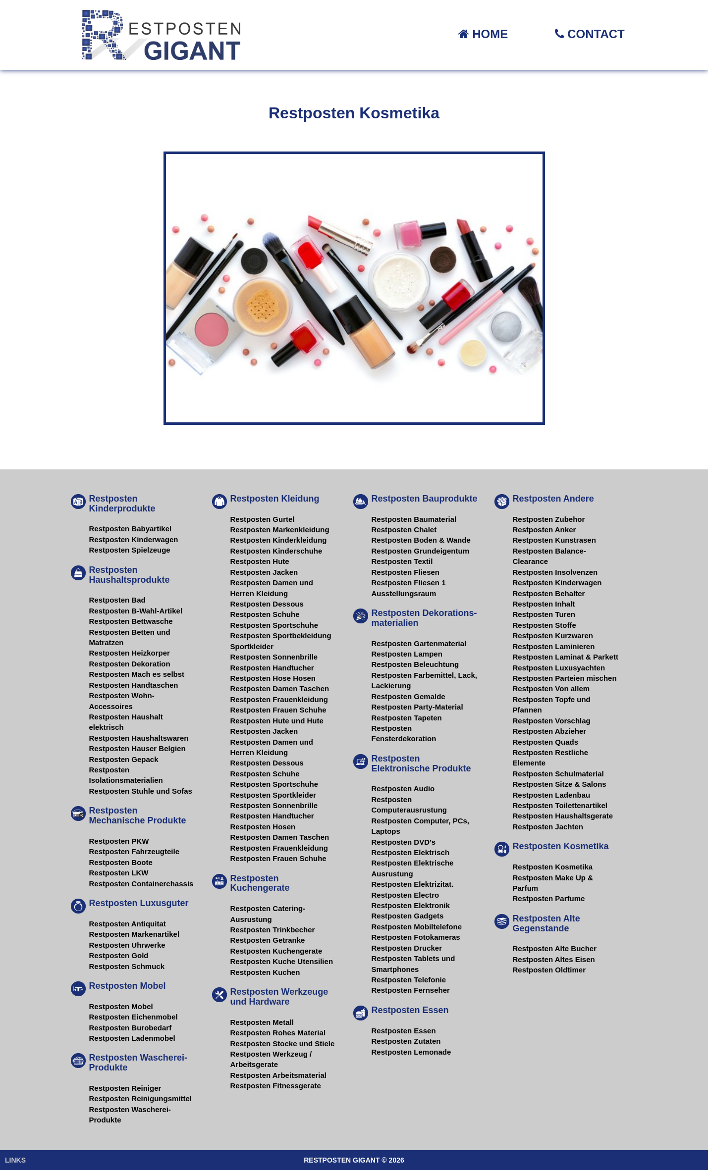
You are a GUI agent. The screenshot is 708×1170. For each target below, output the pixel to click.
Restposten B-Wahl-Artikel (136, 611)
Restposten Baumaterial (414, 519)
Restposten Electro (405, 895)
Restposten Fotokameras (416, 937)
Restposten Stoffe (544, 625)
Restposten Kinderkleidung (278, 540)
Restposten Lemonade (411, 1052)
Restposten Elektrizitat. (413, 884)
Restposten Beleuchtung (415, 664)
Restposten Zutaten (406, 1041)
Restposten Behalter (549, 593)
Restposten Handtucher (272, 667)
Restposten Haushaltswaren (139, 738)
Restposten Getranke (267, 940)
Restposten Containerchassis (141, 883)
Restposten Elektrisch (411, 852)
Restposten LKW (119, 872)
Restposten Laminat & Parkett (565, 657)
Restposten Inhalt (544, 604)
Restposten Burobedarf (130, 1027)
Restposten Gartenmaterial (419, 643)
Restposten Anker (544, 529)
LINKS (15, 1160)
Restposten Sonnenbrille (274, 657)
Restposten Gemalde (408, 696)
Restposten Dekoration (129, 664)
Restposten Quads (546, 742)
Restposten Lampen (407, 654)
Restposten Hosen (263, 826)
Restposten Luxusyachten (559, 667)
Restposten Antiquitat (127, 923)
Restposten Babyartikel (130, 528)
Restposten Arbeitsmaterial (278, 1075)
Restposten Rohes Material (278, 1032)
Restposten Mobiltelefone (417, 926)
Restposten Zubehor (549, 519)
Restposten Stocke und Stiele (282, 1043)
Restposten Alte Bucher (555, 948)
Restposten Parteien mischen (565, 678)
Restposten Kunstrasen (554, 540)
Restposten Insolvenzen (555, 572)
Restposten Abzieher (550, 731)
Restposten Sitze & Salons (559, 784)
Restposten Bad (117, 600)
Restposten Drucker (407, 948)
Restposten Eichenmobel (133, 1017)
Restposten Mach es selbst (137, 674)
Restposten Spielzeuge (129, 550)
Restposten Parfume (549, 898)
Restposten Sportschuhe (274, 625)
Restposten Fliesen (406, 572)
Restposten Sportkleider (273, 795)
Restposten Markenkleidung (279, 529)
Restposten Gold (119, 955)
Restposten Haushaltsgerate (563, 816)
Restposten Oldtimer (549, 970)
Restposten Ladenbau (552, 795)
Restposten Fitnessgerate (275, 1085)
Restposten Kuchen (265, 972)
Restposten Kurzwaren (553, 635)
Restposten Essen (404, 1030)
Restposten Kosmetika (553, 867)
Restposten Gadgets (408, 916)
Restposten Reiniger (125, 1088)
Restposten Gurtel (262, 519)
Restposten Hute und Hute (277, 720)
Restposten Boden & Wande (421, 540)
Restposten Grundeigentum (421, 551)
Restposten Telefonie (409, 979)
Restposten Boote (121, 862)
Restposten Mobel (121, 1006)
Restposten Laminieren (554, 646)
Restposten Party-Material (417, 707)
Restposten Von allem (551, 688)
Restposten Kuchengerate (276, 951)
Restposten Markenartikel (134, 934)
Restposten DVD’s (404, 842)
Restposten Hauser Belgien (137, 748)
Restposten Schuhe (265, 614)
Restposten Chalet (404, 529)
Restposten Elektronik (411, 905)
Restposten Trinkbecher (272, 929)
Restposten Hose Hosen (273, 678)
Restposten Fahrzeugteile (134, 851)
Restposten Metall (262, 1022)
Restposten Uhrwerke (127, 945)
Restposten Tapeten (407, 717)
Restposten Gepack (124, 759)
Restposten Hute (259, 561)
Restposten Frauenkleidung (279, 699)
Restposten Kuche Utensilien (281, 961)
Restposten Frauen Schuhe (278, 710)
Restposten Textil (402, 561)
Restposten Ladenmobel (132, 1038)
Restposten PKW (119, 841)
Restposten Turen (544, 614)
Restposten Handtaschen (133, 685)
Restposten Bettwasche (131, 621)
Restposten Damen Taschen (279, 688)
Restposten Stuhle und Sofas (140, 791)
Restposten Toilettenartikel (560, 805)
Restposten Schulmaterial (558, 773)
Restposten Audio (403, 788)
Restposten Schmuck (127, 966)
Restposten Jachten (548, 826)
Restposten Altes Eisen (554, 959)
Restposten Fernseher (411, 990)
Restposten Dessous (267, 604)
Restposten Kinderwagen (133, 539)
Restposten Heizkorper (129, 653)
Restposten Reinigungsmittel (140, 1098)
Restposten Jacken (264, 572)
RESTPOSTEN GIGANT (342, 1160)
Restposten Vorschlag (552, 720)
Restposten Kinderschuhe (276, 551)
